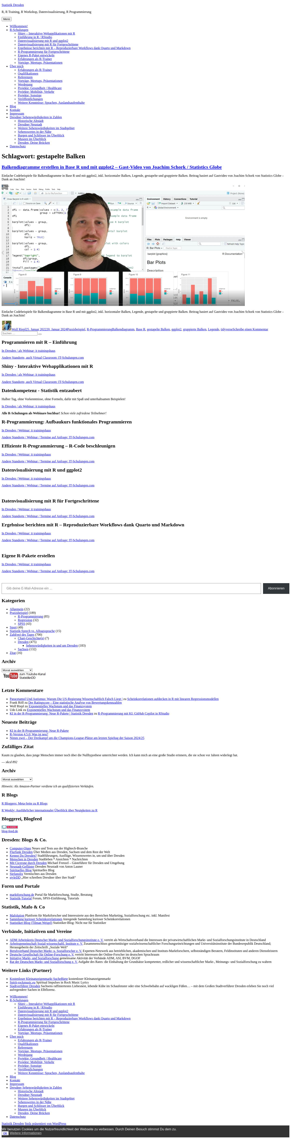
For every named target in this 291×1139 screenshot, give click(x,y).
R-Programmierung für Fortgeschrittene (44, 51)
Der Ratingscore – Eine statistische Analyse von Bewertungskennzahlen (75, 702)
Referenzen (25, 77)
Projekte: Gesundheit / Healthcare (40, 88)
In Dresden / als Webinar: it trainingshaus (28, 350)
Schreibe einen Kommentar (250, 329)
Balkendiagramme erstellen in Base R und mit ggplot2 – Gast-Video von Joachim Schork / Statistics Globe (112, 167)
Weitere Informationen (26, 1133)
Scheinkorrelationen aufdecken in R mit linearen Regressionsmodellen (173, 699)
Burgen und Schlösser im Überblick (41, 135)
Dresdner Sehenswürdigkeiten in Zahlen (36, 117)
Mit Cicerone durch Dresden (28, 863)
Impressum (17, 113)
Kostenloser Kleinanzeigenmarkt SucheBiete (39, 978)
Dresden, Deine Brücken (34, 142)
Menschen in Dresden (24, 859)
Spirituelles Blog (21, 870)
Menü (6, 19)
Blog (13, 106)
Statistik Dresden (13, 5)
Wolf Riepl (19, 329)
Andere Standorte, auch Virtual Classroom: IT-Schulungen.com (43, 357)
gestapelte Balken (158, 329)
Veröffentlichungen (30, 99)
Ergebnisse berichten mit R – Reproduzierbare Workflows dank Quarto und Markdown (74, 48)
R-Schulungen (19, 30)
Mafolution (17, 915)
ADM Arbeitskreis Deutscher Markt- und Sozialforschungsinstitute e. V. (56, 940)
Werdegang (25, 84)
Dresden (23, 642)
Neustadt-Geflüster (22, 866)
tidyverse (227, 329)
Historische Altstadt (31, 121)
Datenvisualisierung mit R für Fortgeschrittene (48, 44)
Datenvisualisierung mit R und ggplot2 (43, 40)
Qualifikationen (28, 73)
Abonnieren (276, 588)
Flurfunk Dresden (21, 852)
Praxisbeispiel (76, 329)
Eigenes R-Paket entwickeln (36, 55)
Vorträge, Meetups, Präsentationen (40, 62)
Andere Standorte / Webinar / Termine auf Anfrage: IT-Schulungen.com (48, 437)
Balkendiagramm (123, 329)
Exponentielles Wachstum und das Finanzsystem (60, 706)
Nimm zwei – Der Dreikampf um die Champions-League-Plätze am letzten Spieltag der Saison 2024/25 (77, 738)
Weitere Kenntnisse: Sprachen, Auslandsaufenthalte (51, 102)
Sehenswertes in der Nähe (34, 131)
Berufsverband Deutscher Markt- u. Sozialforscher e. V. (46, 951)
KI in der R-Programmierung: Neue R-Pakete (39, 730)
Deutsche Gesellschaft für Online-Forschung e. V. (42, 954)
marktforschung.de (22, 894)
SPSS (21, 623)
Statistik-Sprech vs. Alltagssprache (32, 631)
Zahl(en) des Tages (22, 634)
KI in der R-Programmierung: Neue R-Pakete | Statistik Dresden (51, 713)
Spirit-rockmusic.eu (22, 982)
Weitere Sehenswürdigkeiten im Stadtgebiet (46, 128)
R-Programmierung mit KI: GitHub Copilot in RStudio (133, 713)
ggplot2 (176, 329)
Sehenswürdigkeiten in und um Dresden (52, 645)
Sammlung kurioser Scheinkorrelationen (36, 919)
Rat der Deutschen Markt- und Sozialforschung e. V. (44, 961)
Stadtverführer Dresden (25, 986)
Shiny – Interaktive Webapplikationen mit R (46, 33)
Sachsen (23, 649)
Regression (25, 620)
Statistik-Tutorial (21, 898)
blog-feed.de (10, 831)
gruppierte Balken (194, 329)
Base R (140, 329)
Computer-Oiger (20, 848)
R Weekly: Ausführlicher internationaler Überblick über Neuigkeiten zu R (49, 810)
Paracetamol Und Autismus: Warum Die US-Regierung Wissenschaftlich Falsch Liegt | (66, 699)
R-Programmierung (99, 329)
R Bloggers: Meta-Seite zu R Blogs (24, 803)
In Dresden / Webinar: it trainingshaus (26, 430)
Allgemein (17, 609)
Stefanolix (16, 874)
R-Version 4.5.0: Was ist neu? (29, 734)
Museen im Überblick (32, 139)
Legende (213, 329)
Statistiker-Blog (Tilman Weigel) (31, 922)
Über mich (17, 66)
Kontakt (15, 110)
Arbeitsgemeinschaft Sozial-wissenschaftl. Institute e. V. (46, 943)
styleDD (15, 877)
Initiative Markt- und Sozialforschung (34, 958)
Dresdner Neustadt (30, 124)
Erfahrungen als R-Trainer (35, 59)
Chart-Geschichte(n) (31, 638)
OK (5, 1133)
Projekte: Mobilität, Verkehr (36, 91)
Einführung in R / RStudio (35, 37)
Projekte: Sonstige (30, 95)
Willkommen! (19, 26)
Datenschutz (18, 146)
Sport (13, 627)
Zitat (13, 653)
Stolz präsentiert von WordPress (45, 1123)
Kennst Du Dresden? (23, 855)
